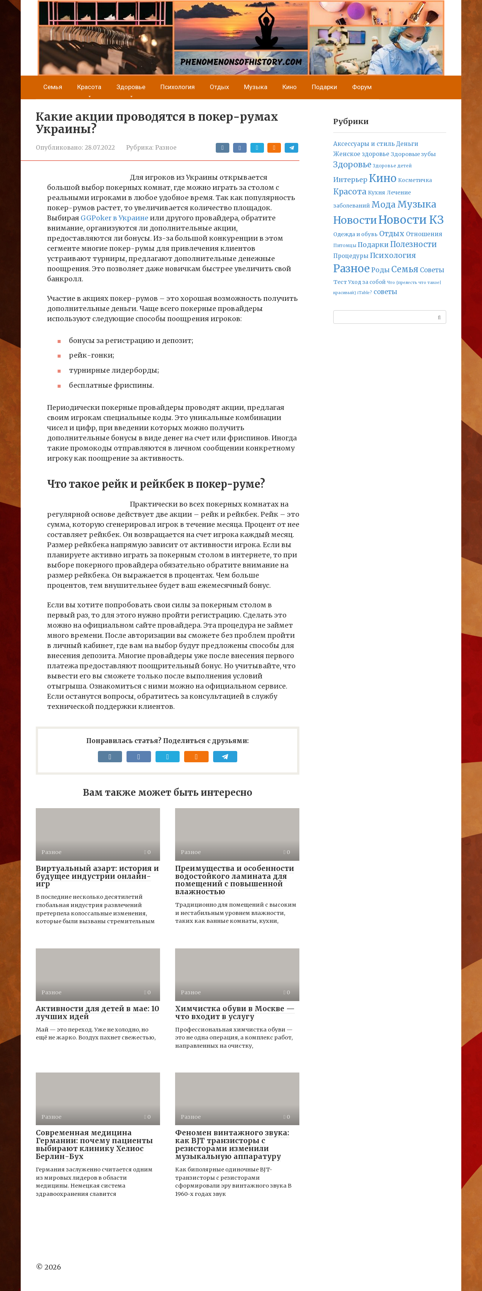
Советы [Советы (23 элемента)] (432, 270)
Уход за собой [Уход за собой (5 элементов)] (367, 282)
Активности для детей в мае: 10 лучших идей (97, 1012)
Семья (52, 87)
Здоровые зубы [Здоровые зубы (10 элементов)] (413, 154)
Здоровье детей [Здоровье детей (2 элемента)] (392, 165)
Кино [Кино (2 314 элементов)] (383, 178)
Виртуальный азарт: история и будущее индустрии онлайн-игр (97, 876)
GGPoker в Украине (114, 218)
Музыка (255, 87)
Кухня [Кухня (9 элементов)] (376, 192)
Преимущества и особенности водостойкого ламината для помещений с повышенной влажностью (234, 880)
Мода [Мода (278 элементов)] (383, 204)
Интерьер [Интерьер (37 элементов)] (350, 180)
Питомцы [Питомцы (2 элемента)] (344, 245)
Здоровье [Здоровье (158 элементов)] (352, 164)
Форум (362, 87)
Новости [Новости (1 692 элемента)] (355, 220)
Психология (177, 87)
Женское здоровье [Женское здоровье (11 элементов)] (361, 154)
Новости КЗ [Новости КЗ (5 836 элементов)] (411, 220)
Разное (166, 147)
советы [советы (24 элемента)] (385, 292)
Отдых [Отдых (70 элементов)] (391, 233)
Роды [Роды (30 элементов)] (380, 270)
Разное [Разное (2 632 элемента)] (351, 268)
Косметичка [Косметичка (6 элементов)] (415, 180)
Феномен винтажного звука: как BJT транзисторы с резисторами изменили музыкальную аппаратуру (232, 1144)
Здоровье (130, 87)
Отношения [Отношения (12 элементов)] (424, 234)
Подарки (324, 87)
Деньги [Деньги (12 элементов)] (407, 143)
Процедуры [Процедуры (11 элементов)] (350, 255)
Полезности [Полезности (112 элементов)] (413, 244)
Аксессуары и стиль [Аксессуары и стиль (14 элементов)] (364, 143)
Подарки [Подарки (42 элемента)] (373, 244)
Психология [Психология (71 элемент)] (393, 255)
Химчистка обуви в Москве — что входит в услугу (235, 1012)
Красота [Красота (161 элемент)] (349, 192)
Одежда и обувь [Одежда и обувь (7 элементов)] (355, 234)
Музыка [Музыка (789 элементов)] (416, 204)
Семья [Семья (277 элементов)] (404, 269)
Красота (89, 87)
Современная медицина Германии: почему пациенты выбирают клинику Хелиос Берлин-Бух (94, 1144)
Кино (289, 87)
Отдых (219, 87)
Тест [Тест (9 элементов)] (340, 282)
